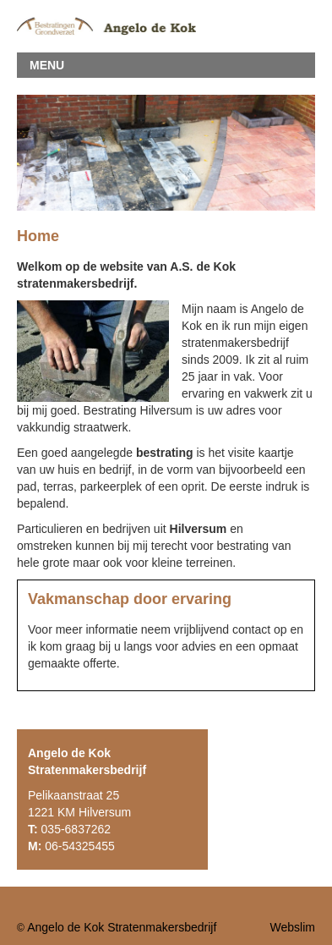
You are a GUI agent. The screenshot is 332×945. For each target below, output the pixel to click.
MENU (47, 65)
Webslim (292, 927)
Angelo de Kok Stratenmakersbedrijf (121, 927)
